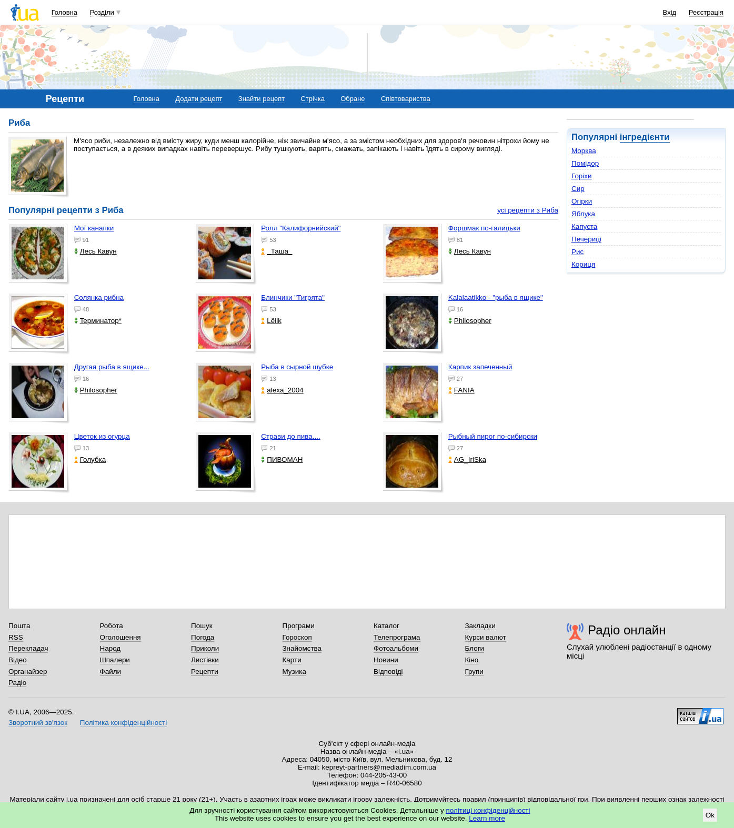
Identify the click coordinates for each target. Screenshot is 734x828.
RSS (15, 637)
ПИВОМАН (282, 459)
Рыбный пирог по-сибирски (492, 436)
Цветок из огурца (102, 436)
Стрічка (312, 99)
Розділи (102, 12)
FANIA (461, 390)
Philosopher (469, 321)
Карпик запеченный (480, 367)
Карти (292, 660)
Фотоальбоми (396, 648)
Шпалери (115, 660)
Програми (299, 626)
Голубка (90, 459)
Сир (578, 189)
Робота (111, 626)
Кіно (472, 660)
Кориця (583, 264)
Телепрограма (397, 637)
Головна (64, 12)
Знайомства (302, 648)
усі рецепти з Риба (527, 210)
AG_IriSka (467, 459)
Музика (294, 671)
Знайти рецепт (261, 99)
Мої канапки (94, 228)
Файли (111, 671)
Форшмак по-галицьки (484, 228)
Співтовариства (405, 99)
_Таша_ (276, 251)
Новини (386, 660)
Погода (202, 637)
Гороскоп (297, 637)
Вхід (670, 12)
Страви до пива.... (290, 436)
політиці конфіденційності (488, 810)
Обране (352, 99)
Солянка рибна (99, 297)
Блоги (475, 648)
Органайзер (27, 671)
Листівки (205, 660)
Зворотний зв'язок (37, 722)
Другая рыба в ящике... (111, 367)
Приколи (205, 648)
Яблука (583, 214)
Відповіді (388, 671)
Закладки (480, 626)
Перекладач (28, 648)
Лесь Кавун (95, 251)
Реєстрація (706, 12)
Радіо (17, 682)
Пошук (202, 626)
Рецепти (204, 671)
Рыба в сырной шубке (297, 367)
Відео (17, 660)
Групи (474, 671)
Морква (583, 151)
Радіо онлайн (627, 630)
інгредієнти (645, 137)
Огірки (581, 201)
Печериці (586, 239)
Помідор (585, 163)
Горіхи (581, 176)
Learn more (487, 818)
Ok (710, 815)
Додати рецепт (198, 99)
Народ (110, 648)
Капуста (584, 226)
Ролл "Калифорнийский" (300, 228)
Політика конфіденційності (123, 722)
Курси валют (485, 637)
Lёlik (271, 321)
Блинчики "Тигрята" (293, 297)
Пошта (19, 626)
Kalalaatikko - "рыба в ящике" (495, 297)
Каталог (386, 626)
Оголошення (120, 637)
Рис (577, 252)
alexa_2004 (282, 390)
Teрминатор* (98, 321)
